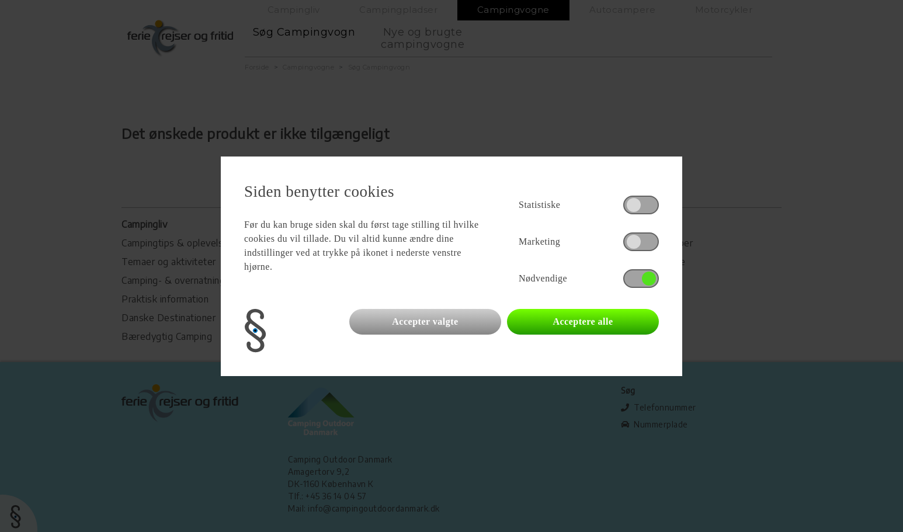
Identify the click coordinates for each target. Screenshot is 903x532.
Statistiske (539, 205)
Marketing (539, 241)
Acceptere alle (583, 321)
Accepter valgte (425, 321)
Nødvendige (543, 278)
